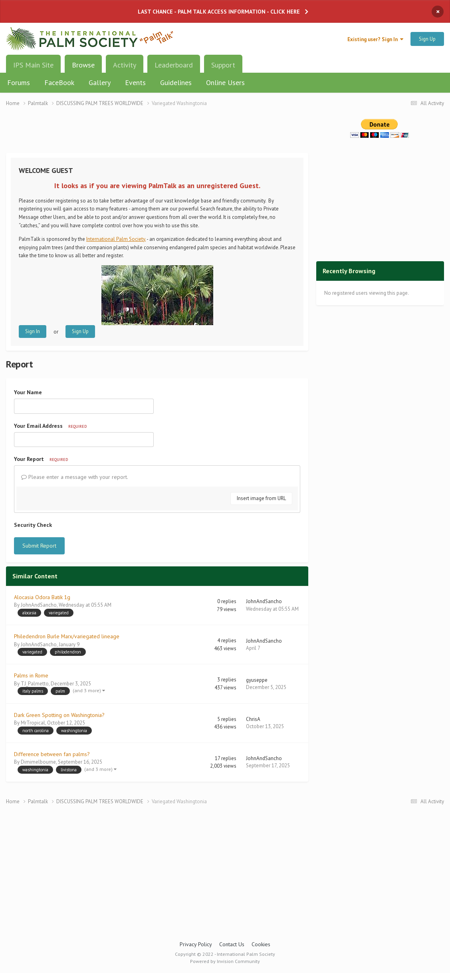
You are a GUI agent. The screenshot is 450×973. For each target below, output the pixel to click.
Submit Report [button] (39, 545)
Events (135, 82)
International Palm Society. (116, 239)
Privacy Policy (196, 944)
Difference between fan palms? (51, 754)
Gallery (100, 82)
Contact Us (231, 944)
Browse (83, 67)
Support (223, 65)
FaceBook (59, 82)
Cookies (261, 944)
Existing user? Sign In (375, 39)
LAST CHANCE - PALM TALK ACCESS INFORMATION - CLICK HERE (219, 11)
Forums (18, 82)
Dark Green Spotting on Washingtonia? (59, 715)
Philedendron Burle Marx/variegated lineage (66, 636)
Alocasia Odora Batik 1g (42, 597)
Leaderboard (174, 65)
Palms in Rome (31, 675)
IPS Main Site (33, 65)
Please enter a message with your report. (74, 477)
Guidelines (176, 82)
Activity (124, 65)
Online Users (225, 82)
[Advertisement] (157, 135)
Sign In (32, 331)
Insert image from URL (261, 498)
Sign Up (427, 39)
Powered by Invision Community (225, 961)
